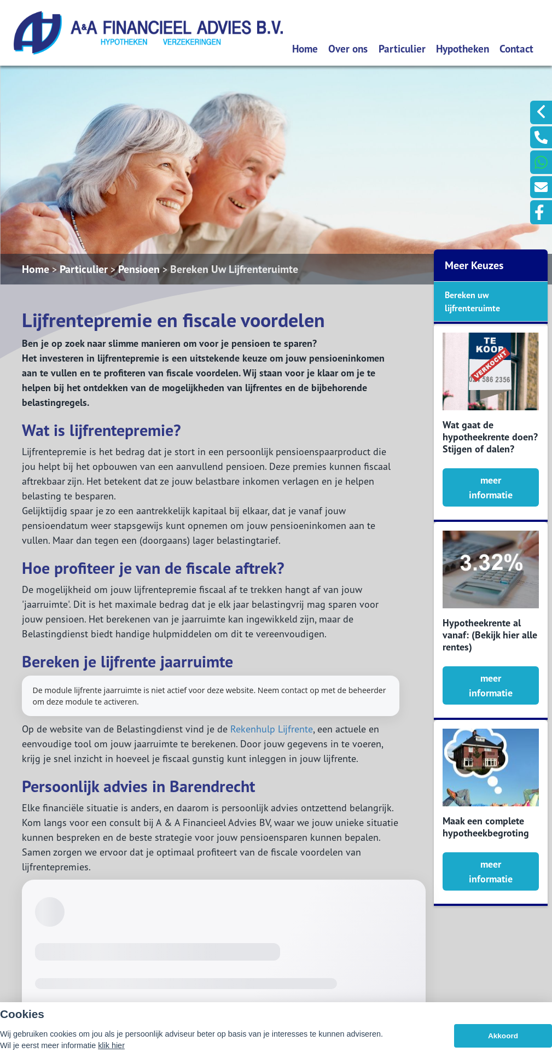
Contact (516, 48)
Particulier (402, 48)
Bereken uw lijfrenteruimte (472, 301)
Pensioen (139, 269)
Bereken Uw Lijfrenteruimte (234, 269)
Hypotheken (462, 48)
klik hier (111, 1045)
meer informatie (491, 487)
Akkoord (503, 1036)
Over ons (348, 48)
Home (305, 48)
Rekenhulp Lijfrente (271, 729)
